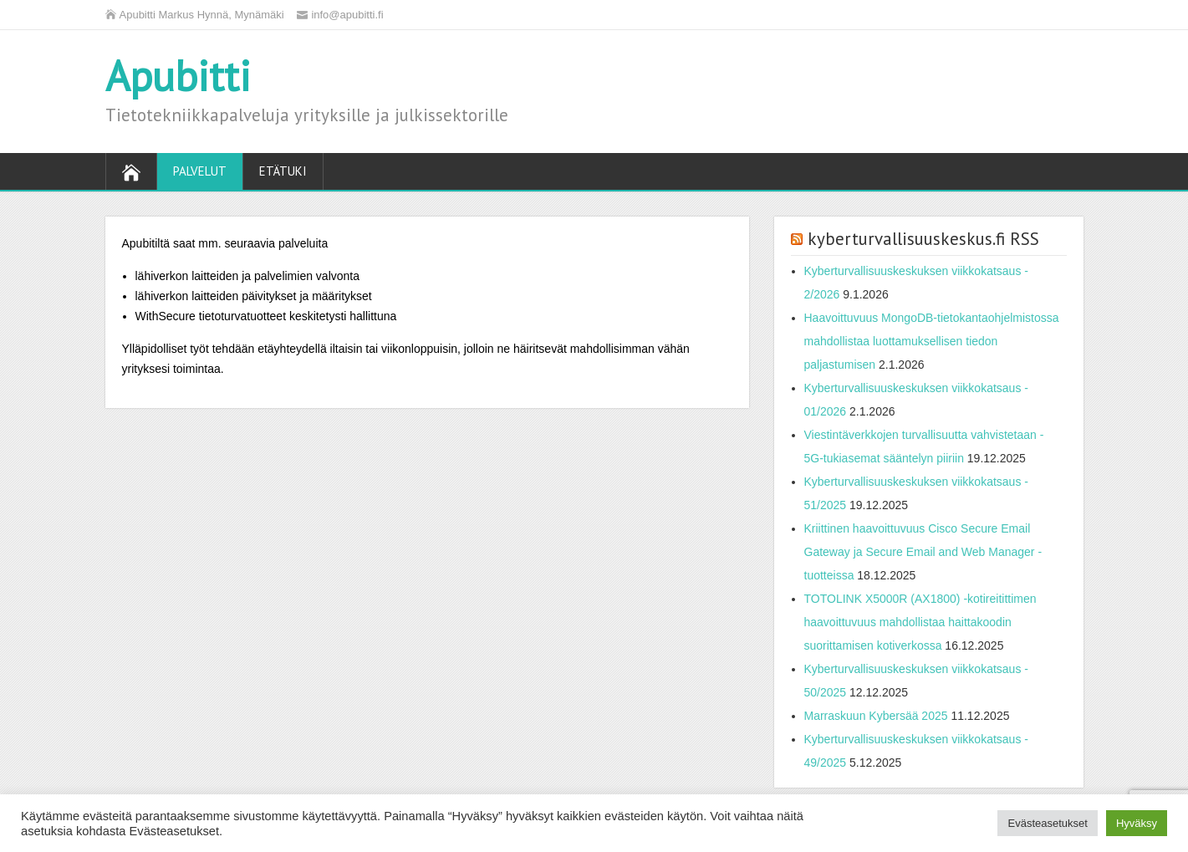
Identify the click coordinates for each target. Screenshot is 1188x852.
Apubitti (178, 75)
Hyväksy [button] (1136, 823)
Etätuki (283, 171)
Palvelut (200, 171)
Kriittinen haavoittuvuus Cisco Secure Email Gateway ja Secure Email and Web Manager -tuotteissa (923, 552)
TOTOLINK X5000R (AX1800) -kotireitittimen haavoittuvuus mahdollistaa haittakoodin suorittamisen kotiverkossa (920, 622)
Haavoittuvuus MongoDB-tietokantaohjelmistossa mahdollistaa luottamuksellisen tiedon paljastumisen (931, 341)
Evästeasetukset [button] (1047, 823)
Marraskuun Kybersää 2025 (876, 715)
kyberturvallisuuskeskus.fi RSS (923, 238)
